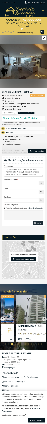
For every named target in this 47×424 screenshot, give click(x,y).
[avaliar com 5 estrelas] (13, 32)
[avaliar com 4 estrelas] (11, 32)
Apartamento (13, 19)
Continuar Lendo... (37, 151)
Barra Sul (28, 91)
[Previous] (2, 319)
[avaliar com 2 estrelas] (6, 32)
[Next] (44, 319)
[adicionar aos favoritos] (42, 340)
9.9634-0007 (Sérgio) (14, 382)
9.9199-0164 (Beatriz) (36, 3)
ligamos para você (11, 386)
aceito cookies (36, 420)
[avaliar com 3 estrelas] (8, 32)
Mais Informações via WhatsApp (20, 118)
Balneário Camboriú (12, 91)
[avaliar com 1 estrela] (3, 32)
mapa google (9, 368)
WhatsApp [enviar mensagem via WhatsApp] (32, 377)
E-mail (6, 390)
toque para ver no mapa (23, 259)
